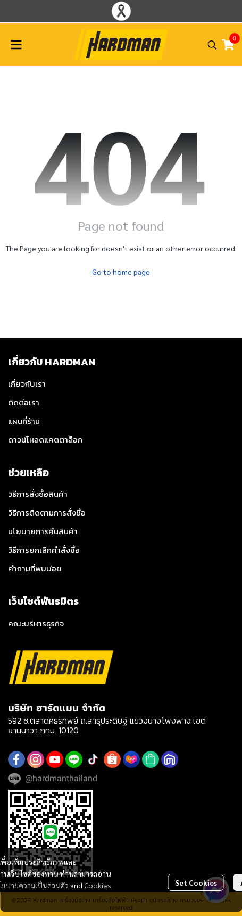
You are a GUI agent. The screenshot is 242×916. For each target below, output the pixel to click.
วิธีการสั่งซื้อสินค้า (38, 494)
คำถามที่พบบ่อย (35, 568)
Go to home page (121, 271)
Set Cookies (196, 882)
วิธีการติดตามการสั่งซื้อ (47, 512)
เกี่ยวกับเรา (27, 384)
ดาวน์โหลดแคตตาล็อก (45, 440)
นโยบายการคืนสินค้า (43, 531)
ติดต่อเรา (23, 402)
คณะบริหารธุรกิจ (36, 623)
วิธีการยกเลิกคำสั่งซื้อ (44, 550)
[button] (212, 44)
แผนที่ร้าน (24, 421)
